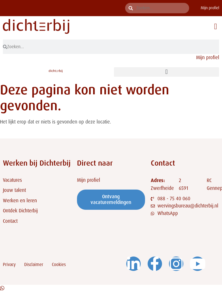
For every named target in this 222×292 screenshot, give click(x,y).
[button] (215, 26)
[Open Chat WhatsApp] (2, 288)
